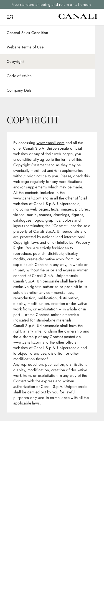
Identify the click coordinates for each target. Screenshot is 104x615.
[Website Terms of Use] (47, 47)
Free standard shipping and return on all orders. (52, 4)
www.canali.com (51, 143)
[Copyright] (47, 61)
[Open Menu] (10, 17)
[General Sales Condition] (47, 32)
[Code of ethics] (47, 76)
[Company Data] (47, 90)
